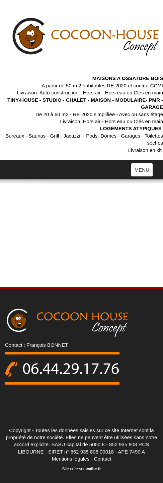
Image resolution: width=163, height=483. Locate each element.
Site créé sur (81, 469)
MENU (143, 171)
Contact (102, 459)
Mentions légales (71, 459)
